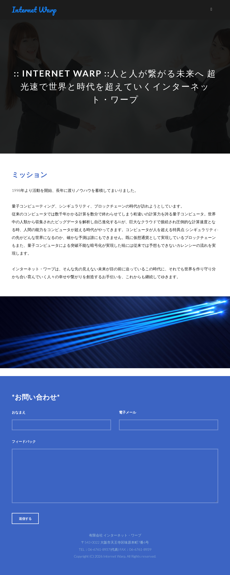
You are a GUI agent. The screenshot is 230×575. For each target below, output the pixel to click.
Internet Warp (34, 10)
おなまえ (19, 412)
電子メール (127, 412)
